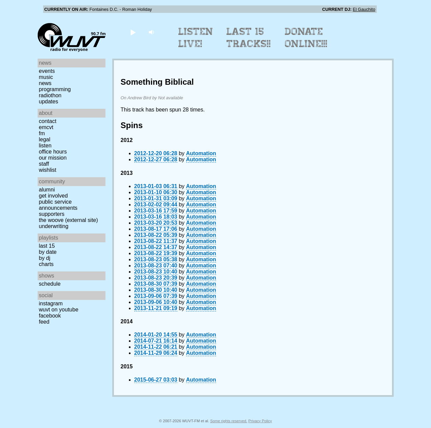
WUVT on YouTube (59, 309)
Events (47, 71)
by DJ (45, 258)
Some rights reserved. (228, 421)
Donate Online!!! (306, 37)
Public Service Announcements (58, 205)
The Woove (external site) (68, 220)
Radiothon (50, 95)
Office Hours (53, 152)
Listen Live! (195, 37)
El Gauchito (364, 9)
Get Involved (53, 196)
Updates (48, 101)
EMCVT (46, 127)
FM (42, 133)
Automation (201, 153)
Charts (46, 264)
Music (46, 77)
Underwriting (53, 226)
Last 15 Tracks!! (249, 37)
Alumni (47, 189)
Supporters (52, 214)
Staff (44, 164)
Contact (48, 121)
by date (48, 252)
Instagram (51, 303)
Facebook (50, 316)
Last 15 (47, 246)
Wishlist (48, 170)
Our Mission (53, 158)
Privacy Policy (260, 421)
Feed (44, 322)
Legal (45, 139)
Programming (55, 89)
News (45, 83)
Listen (45, 145)
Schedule (50, 284)
